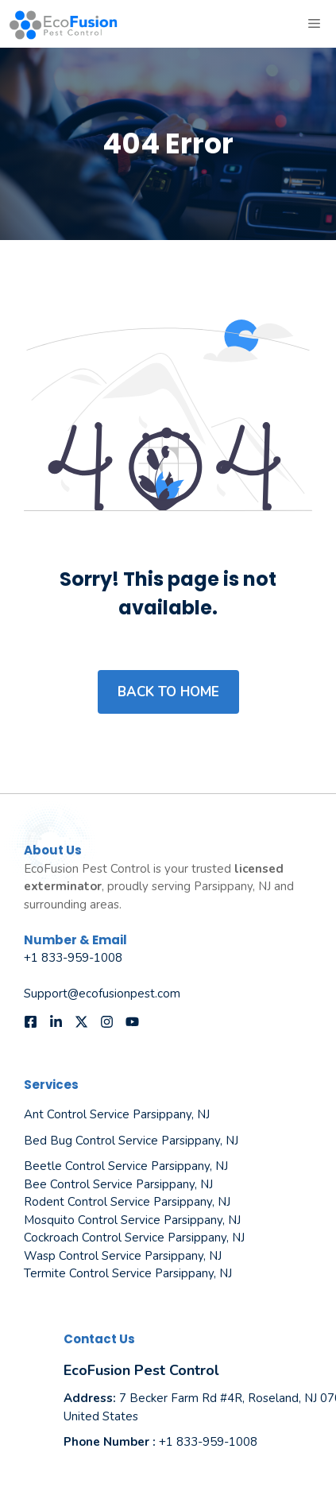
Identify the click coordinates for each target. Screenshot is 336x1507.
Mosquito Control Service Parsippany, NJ (132, 1220)
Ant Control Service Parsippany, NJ (117, 1114)
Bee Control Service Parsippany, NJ (118, 1184)
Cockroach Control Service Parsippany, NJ (134, 1238)
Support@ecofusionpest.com (102, 993)
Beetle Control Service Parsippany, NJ (126, 1166)
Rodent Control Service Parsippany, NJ (127, 1202)
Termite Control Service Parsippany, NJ (128, 1273)
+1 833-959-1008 (73, 958)
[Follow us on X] (81, 1022)
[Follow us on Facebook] (30, 1022)
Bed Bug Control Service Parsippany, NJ (131, 1141)
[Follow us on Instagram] (107, 1022)
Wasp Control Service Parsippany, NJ (123, 1256)
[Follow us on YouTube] (132, 1022)
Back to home (168, 692)
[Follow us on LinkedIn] (56, 1022)
